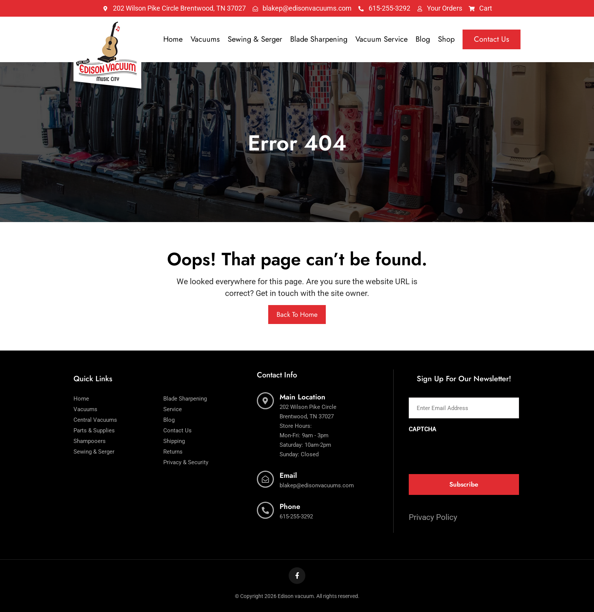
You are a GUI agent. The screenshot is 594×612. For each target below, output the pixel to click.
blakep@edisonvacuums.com (317, 485)
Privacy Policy (433, 517)
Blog (423, 39)
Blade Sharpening (318, 39)
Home (173, 39)
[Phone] (265, 510)
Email (288, 475)
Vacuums (205, 39)
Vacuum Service (381, 39)
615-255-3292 (296, 516)
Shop (446, 39)
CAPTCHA (422, 429)
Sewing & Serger (255, 39)
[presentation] (466, 451)
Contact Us (491, 39)
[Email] (265, 479)
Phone (290, 506)
